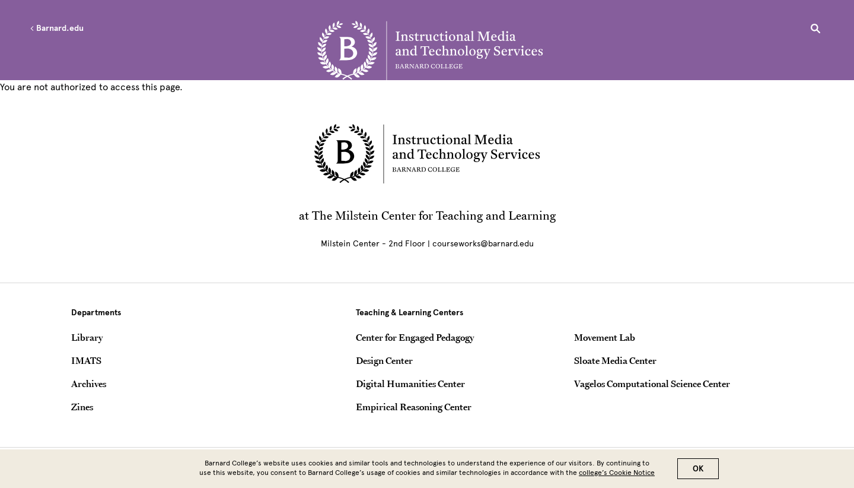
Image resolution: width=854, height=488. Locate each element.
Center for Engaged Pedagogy (415, 337)
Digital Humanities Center (410, 383)
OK (698, 470)
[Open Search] (815, 30)
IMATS (86, 360)
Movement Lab (604, 337)
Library (87, 337)
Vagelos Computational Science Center (652, 383)
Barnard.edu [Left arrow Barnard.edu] (57, 28)
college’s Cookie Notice (617, 474)
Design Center (384, 360)
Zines (82, 407)
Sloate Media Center (615, 360)
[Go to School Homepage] (430, 50)
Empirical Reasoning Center (413, 407)
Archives (88, 383)
